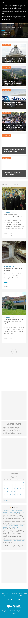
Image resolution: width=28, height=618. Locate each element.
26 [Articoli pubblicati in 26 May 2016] (14, 494)
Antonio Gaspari (5, 34)
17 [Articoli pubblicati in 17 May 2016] (7, 491)
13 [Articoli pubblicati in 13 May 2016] (17, 488)
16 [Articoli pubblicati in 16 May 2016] (4, 491)
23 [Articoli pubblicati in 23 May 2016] (4, 494)
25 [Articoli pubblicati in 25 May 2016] (10, 494)
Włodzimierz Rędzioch (9, 235)
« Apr (4, 500)
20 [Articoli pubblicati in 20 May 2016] (17, 491)
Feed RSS (14, 507)
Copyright (14, 596)
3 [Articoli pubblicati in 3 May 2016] (7, 485)
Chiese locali (7, 45)
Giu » (7, 500)
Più (14, 351)
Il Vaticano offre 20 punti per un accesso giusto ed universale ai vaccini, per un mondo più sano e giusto (13, 512)
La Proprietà (19, 593)
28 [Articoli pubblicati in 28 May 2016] (20, 494)
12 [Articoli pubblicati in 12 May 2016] (14, 488)
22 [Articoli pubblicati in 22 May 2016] (23, 491)
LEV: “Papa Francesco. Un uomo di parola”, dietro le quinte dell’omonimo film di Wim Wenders (13, 527)
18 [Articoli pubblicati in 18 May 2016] (10, 491)
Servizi (25, 593)
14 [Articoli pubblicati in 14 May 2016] (20, 488)
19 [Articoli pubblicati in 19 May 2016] (14, 491)
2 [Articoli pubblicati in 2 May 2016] (4, 485)
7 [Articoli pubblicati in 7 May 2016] (20, 485)
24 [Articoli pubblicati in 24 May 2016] (7, 494)
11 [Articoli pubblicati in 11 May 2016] (10, 488)
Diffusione (12, 593)
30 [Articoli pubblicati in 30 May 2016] (4, 497)
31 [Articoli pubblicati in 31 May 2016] (7, 497)
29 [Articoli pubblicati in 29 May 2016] (23, 494)
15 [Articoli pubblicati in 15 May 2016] (23, 488)
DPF (8, 593)
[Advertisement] (14, 374)
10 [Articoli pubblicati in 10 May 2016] (7, 488)
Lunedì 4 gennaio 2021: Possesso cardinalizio (14, 540)
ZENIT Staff (6, 340)
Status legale (7, 596)
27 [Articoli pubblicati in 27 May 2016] (17, 494)
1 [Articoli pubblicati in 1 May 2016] (23, 482)
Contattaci (21, 596)
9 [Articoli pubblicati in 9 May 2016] (4, 488)
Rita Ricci (6, 286)
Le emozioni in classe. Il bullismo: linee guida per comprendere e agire (14, 322)
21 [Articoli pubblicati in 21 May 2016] (20, 491)
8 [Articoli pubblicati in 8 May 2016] (23, 485)
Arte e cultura (9, 212)
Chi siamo (3, 593)
